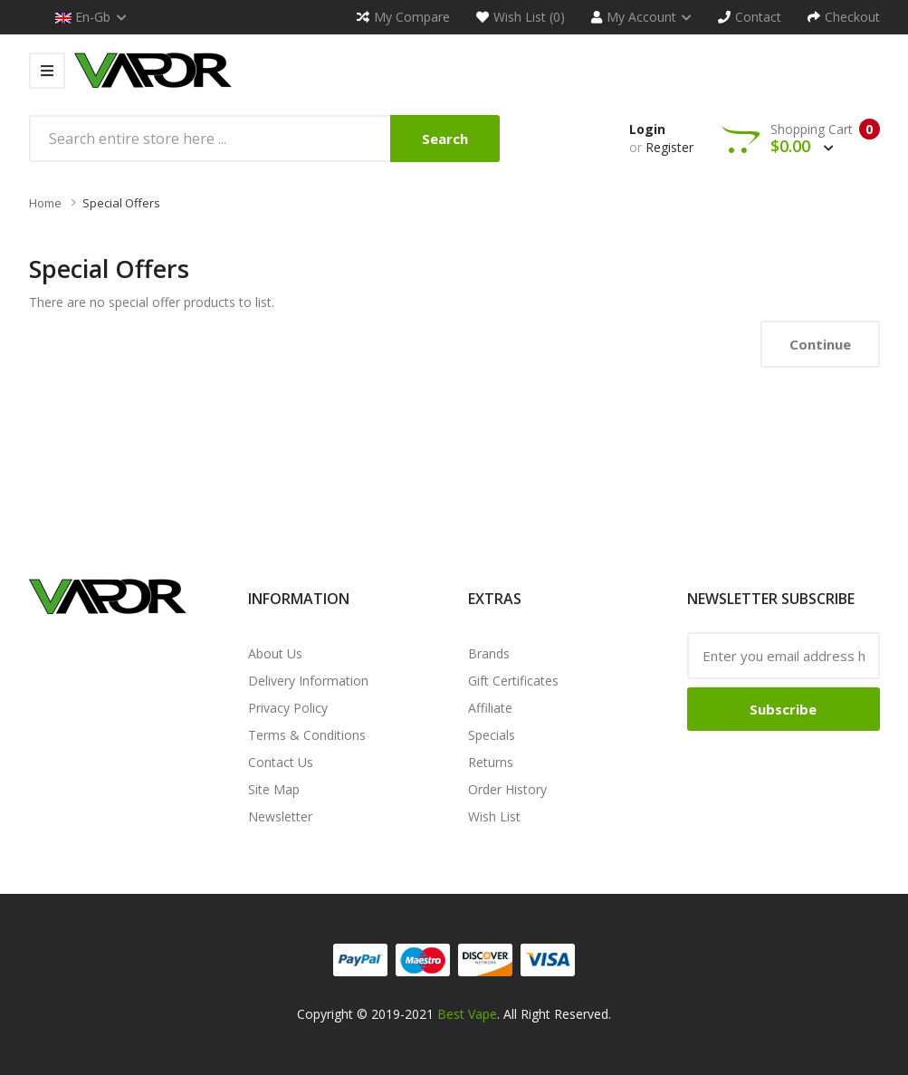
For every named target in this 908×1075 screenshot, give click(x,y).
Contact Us (280, 762)
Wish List (494, 816)
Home (45, 203)
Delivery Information (308, 680)
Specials (491, 735)
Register (669, 147)
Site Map (274, 789)
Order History (507, 789)
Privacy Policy (288, 707)
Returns (490, 762)
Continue (820, 344)
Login (647, 129)
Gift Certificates (513, 680)
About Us (275, 653)
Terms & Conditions (307, 735)
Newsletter (280, 816)
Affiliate (490, 707)
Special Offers (121, 203)
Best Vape (467, 1013)
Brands (489, 653)
